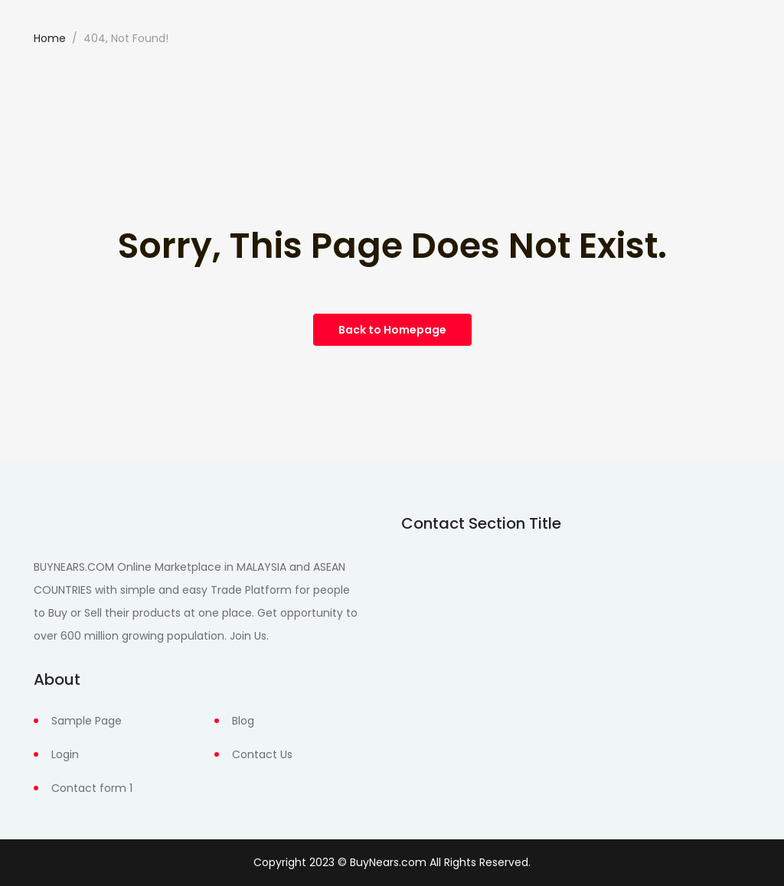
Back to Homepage (392, 329)
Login (65, 754)
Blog (243, 720)
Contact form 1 (91, 788)
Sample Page (86, 720)
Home (50, 38)
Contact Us (262, 754)
